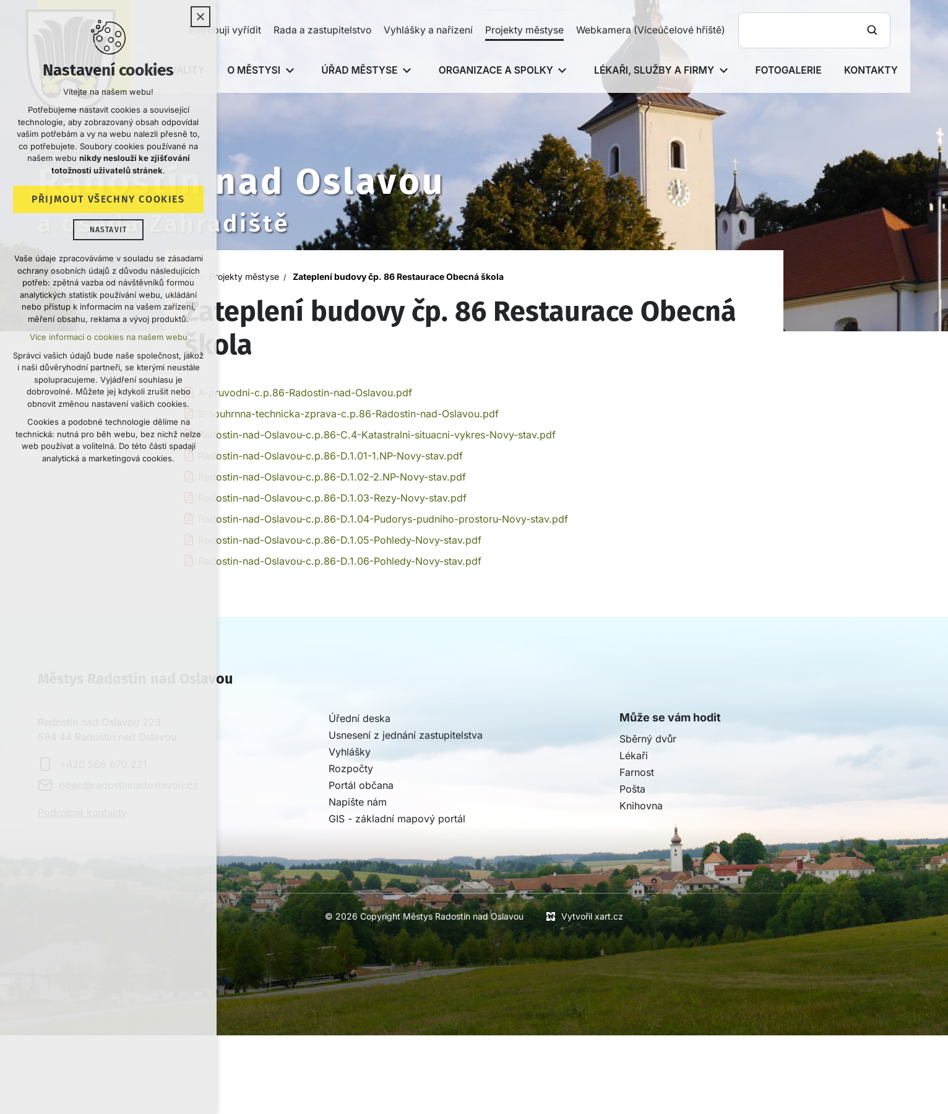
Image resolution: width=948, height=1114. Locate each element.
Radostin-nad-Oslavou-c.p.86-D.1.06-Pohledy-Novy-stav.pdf (339, 561)
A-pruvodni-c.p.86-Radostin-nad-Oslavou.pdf (305, 392)
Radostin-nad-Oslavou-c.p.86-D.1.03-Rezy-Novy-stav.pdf (332, 498)
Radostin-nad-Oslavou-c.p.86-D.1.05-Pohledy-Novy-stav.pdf (339, 540)
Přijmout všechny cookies (108, 201)
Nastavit (108, 231)
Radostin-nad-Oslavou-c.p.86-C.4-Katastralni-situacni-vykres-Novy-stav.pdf (377, 435)
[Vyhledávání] (873, 30)
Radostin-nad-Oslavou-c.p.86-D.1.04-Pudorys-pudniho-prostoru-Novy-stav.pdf (383, 519)
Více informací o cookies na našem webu (108, 339)
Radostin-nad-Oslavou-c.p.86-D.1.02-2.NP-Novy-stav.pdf (332, 477)
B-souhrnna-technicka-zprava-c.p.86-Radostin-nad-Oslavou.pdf (348, 413)
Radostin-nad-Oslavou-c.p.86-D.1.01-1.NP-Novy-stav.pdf (330, 456)
